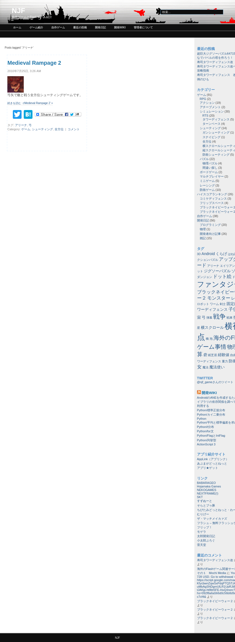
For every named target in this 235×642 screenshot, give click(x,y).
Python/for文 (205, 431)
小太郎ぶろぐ (206, 540)
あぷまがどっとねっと (212, 463)
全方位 (59, 129)
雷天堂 (201, 544)
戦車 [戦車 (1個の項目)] (230, 317)
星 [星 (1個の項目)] (198, 327)
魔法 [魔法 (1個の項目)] (206, 367)
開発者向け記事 (210, 233)
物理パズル (210, 163)
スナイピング (212, 137)
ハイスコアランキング (212, 194)
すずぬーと (204, 500)
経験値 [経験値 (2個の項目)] (223, 355)
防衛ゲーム (207, 189)
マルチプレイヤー (212, 176)
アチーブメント (210, 107)
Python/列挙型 (206, 440)
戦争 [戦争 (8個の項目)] (219, 316)
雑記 (203, 238)
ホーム (17, 27)
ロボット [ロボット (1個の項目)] (203, 304)
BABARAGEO (206, 482)
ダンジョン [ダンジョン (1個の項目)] (204, 277)
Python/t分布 (205, 426)
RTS (206, 115)
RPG (203, 98)
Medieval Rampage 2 (34, 63)
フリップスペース (212, 203)
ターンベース (212, 123)
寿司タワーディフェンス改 (215, 62)
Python (201, 418)
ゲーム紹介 (36, 27)
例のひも (203, 79)
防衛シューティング (216, 154)
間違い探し (210, 167)
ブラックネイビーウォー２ (215, 601)
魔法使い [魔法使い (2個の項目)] (217, 367)
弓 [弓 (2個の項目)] (204, 317)
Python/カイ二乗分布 (211, 414)
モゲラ (201, 531)
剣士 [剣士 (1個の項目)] (223, 304)
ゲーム (25, 129)
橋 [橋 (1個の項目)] (207, 338)
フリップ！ (204, 527)
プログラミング (210, 224)
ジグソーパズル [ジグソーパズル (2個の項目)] (217, 271)
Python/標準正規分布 (211, 410)
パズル (204, 159)
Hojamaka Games (209, 486)
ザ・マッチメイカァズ (212, 518)
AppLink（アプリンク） (213, 459)
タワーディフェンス (216, 119)
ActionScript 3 (206, 444)
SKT (200, 497)
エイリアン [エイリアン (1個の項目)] (227, 265)
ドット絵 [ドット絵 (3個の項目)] (222, 276)
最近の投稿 (80, 27)
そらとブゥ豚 (206, 505)
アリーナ (21, 125)
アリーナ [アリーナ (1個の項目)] (213, 265)
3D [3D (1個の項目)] (199, 254)
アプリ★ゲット (207, 467)
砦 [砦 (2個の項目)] (205, 355)
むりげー (203, 514)
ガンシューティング (216, 132)
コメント (74, 129)
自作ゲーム (58, 27)
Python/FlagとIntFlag (211, 435)
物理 (203, 229)
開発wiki (120, 27)
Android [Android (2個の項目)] (208, 254)
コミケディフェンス (213, 198)
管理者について (143, 27)
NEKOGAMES (206, 490)
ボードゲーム (209, 172)
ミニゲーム (207, 180)
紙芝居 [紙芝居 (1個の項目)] (212, 355)
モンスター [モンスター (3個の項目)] (218, 297)
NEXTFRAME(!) (207, 493)
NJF (18, 11)
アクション (207, 102)
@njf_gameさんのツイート (215, 382)
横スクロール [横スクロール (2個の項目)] (212, 327)
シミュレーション (212, 111)
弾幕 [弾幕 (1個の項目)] (209, 317)
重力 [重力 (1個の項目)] (225, 361)
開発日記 (100, 27)
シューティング (42, 129)
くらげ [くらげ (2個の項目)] (221, 254)
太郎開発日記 (206, 536)
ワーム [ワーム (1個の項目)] (214, 304)
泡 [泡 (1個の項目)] (211, 338)
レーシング (207, 185)
